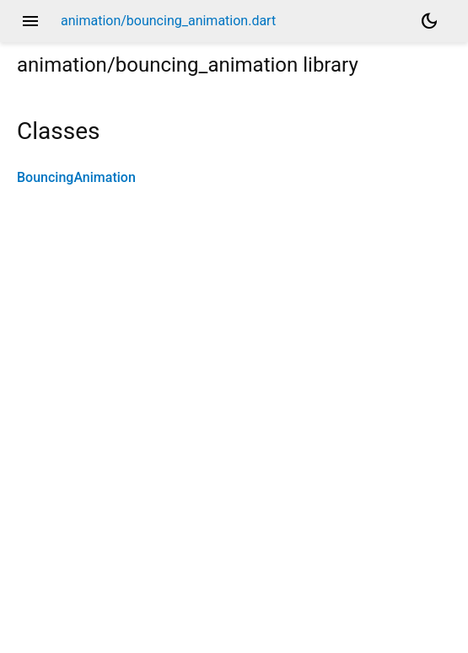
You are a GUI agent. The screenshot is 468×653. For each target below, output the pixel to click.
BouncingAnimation (76, 177)
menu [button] (30, 21)
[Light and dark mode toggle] (429, 21)
